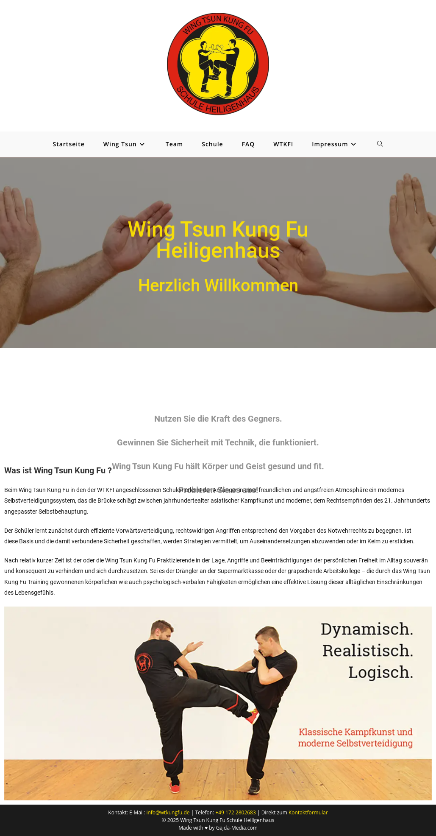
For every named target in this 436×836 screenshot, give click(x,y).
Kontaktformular (308, 812)
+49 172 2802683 (235, 812)
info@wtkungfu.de (167, 812)
